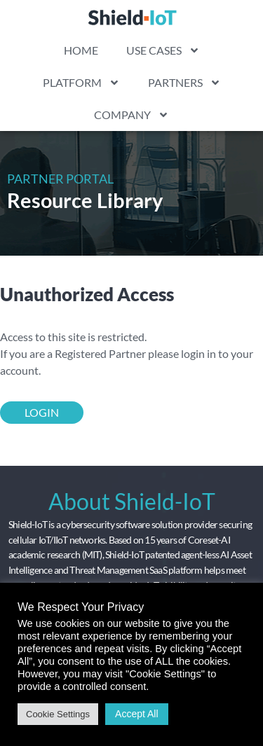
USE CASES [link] (163, 50)
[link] (132, 17)
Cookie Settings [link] (58, 714)
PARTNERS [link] (184, 82)
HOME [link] (81, 50)
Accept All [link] (136, 713)
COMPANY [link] (131, 114)
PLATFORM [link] (81, 82)
